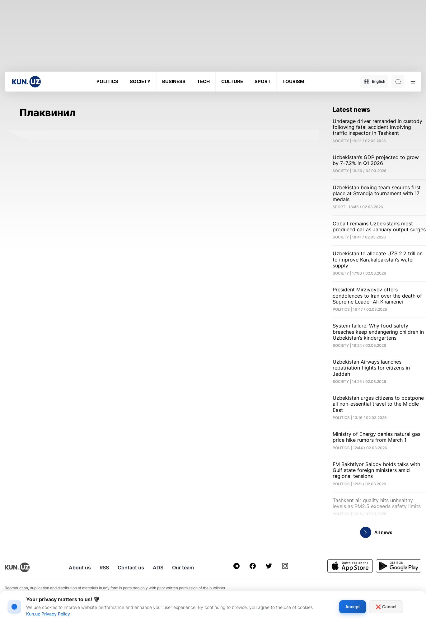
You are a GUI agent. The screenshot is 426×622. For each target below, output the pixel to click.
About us (80, 567)
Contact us (131, 567)
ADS (158, 567)
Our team (183, 567)
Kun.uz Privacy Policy (48, 613)
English (374, 81)
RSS (104, 567)
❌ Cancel (386, 606)
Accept (352, 606)
